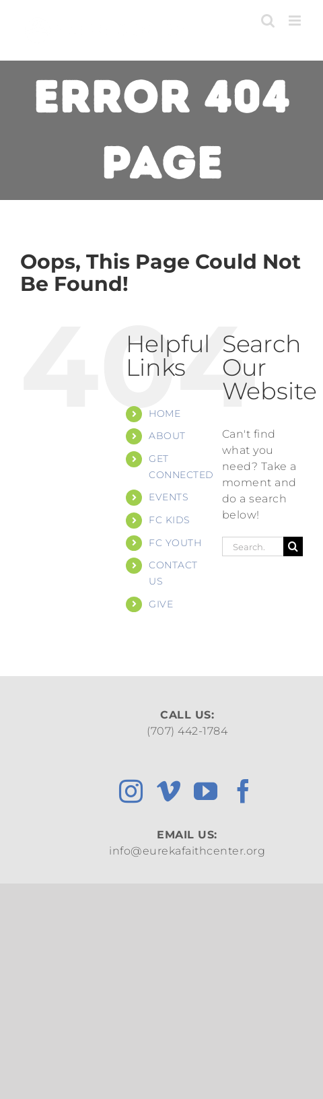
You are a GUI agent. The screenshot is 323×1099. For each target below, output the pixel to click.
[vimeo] (169, 791)
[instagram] (131, 791)
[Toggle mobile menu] (296, 20)
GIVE (161, 604)
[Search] (293, 546)
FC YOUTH (175, 543)
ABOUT (167, 436)
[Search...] (252, 546)
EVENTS (168, 497)
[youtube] (206, 791)
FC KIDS (169, 520)
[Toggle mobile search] (268, 20)
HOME (164, 413)
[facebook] (243, 791)
